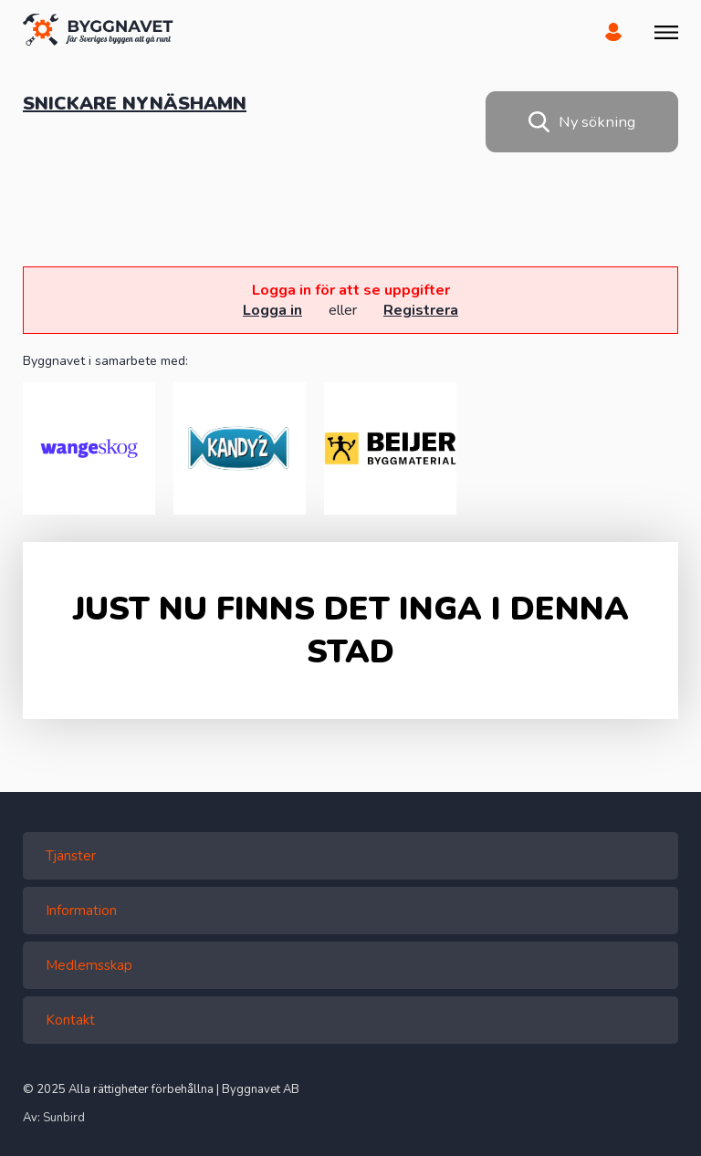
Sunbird (64, 1117)
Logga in (272, 310)
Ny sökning (581, 121)
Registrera (420, 310)
